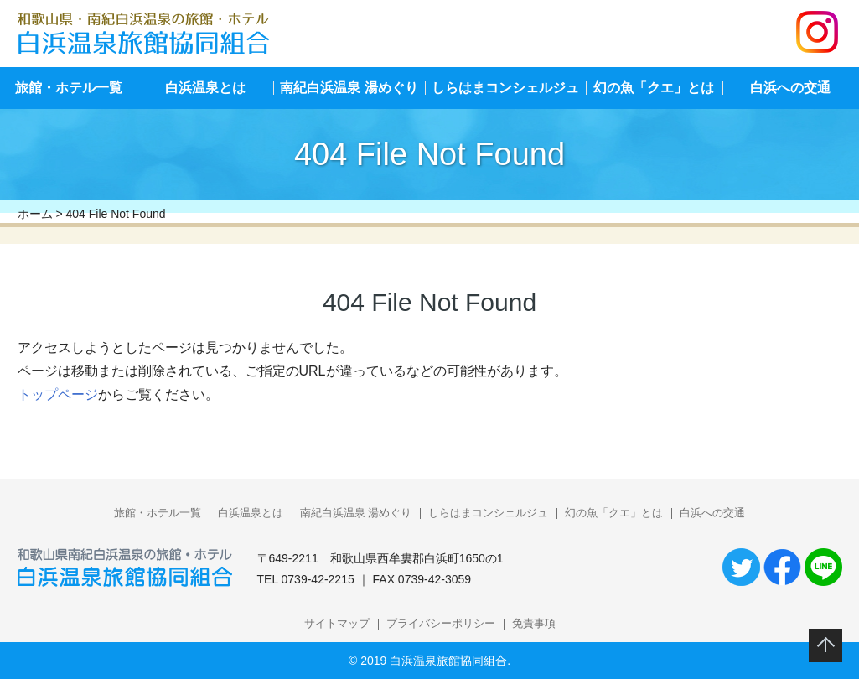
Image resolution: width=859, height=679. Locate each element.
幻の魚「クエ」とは (653, 88)
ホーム (35, 213)
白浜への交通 (712, 512)
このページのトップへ (825, 645)
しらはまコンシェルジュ (505, 88)
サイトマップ (337, 623)
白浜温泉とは (205, 88)
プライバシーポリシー (440, 623)
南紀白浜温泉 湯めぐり (348, 88)
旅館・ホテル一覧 (68, 88)
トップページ (58, 394)
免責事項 (534, 623)
